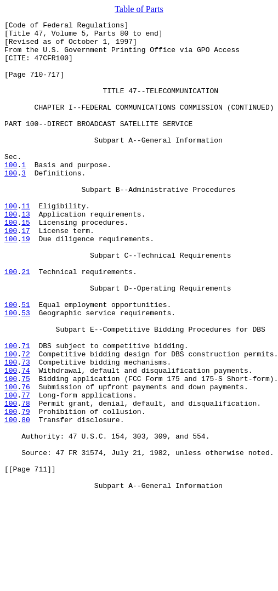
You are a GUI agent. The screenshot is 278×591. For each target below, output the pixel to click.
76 (25, 460)
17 (25, 273)
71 (25, 411)
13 (25, 253)
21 (25, 322)
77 (25, 470)
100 (10, 194)
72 (25, 421)
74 (25, 441)
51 (25, 362)
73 (25, 431)
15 (25, 263)
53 (25, 372)
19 (25, 283)
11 (25, 243)
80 (25, 500)
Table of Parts (139, 9)
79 (25, 490)
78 (25, 480)
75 (25, 451)
